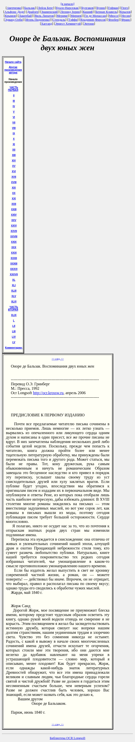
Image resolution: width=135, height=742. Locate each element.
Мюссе (114, 16)
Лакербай (25, 16)
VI (14, 117)
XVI (14, 171)
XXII (13, 204)
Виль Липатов (44, 16)
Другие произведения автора (13, 70)
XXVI (14, 225)
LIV (14, 337)
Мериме (62, 16)
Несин (125, 16)
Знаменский (49, 12)
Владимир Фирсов (93, 19)
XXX (13, 247)
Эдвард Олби (13, 19)
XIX (14, 187)
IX (14, 133)
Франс (125, 19)
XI (14, 144)
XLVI (13, 301)
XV (13, 166)
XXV (13, 220)
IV (14, 106)
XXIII (14, 209)
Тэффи (72, 19)
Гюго (124, 8)
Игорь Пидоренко (37, 19)
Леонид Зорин (70, 12)
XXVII (14, 231)
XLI (14, 285)
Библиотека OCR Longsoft (67, 738)
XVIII (14, 182)
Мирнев (76, 16)
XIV (14, 160)
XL (14, 280)
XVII (13, 177)
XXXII (14, 258)
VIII (14, 128)
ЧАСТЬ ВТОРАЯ (13, 308)
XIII (14, 155)
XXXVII (14, 274)
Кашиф (88, 12)
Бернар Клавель (106, 12)
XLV (14, 296)
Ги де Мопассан (95, 16)
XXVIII (13, 236)
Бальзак (29, 8)
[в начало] (68, 4)
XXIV (14, 214)
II (14, 95)
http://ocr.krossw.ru (48, 393)
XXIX (14, 242)
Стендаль (59, 19)
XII (13, 149)
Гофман (113, 8)
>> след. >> (58, 358)
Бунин (100, 8)
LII (13, 326)
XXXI (14, 252)
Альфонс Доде (14, 12)
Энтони (89, 23)
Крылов (125, 12)
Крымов (10, 16)
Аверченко (14, 8)
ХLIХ (14, 315)
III (14, 101)
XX (13, 193)
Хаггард (46, 23)
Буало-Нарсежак (67, 8)
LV (13, 342)
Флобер (113, 19)
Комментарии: (14, 347)
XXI (14, 198)
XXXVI (13, 269)
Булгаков (87, 8)
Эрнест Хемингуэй (68, 23)
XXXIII (13, 263)
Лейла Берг (45, 8)
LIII (14, 331)
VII (13, 122)
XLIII (13, 290)
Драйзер (33, 12)
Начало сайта (13, 62)
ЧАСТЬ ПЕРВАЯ (13, 88)
